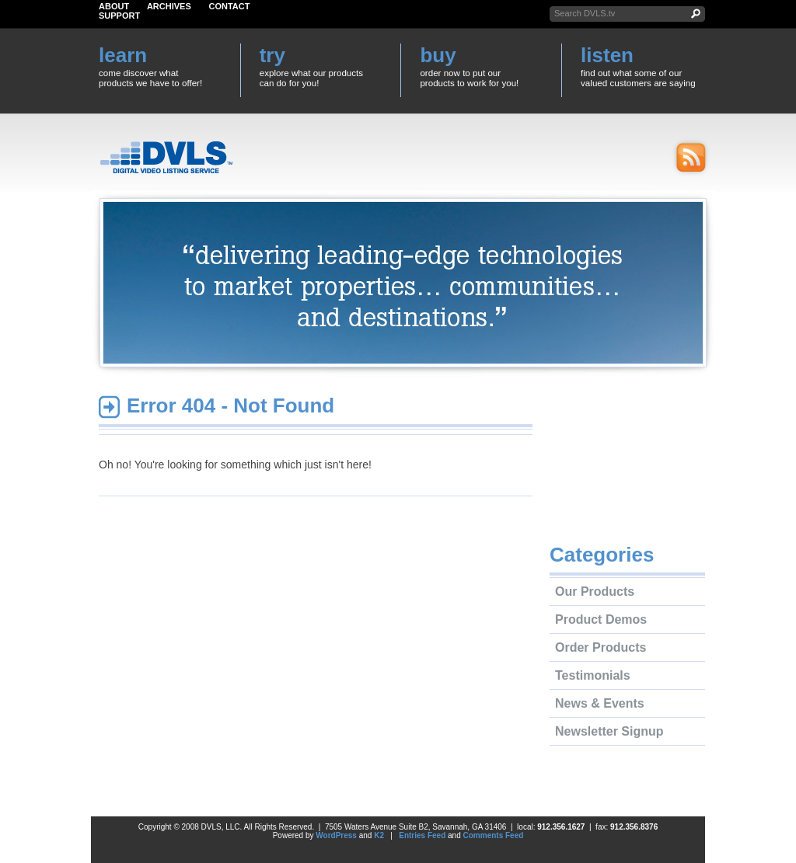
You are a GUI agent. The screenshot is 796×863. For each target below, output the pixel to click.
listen (607, 55)
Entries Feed (422, 835)
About (114, 6)
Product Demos (601, 619)
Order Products (600, 647)
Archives (169, 6)
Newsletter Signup (609, 731)
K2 (379, 835)
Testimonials (592, 675)
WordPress (336, 835)
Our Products (594, 591)
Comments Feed (493, 835)
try (272, 55)
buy (438, 55)
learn (123, 55)
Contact (229, 6)
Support (119, 15)
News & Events (599, 703)
